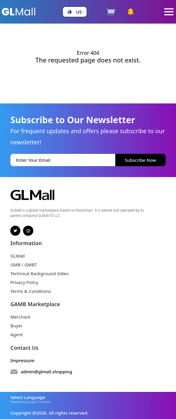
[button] (75, 12)
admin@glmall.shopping (46, 372)
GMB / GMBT (23, 265)
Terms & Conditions (30, 291)
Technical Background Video (39, 273)
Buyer (16, 326)
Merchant (20, 317)
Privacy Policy (24, 282)
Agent (16, 334)
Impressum (22, 360)
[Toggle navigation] (169, 12)
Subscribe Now (140, 160)
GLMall (17, 256)
